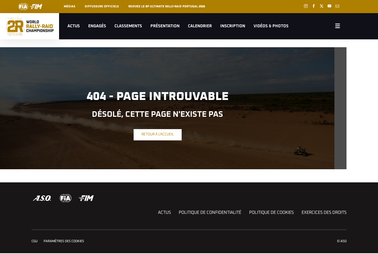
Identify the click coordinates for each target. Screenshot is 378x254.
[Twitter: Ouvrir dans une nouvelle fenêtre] (321, 6)
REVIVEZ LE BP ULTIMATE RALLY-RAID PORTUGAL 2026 (166, 6)
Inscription (232, 26)
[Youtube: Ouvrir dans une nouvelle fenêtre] (329, 6)
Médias (69, 6)
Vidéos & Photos (271, 26)
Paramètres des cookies (64, 241)
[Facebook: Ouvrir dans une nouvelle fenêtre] (314, 6)
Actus (73, 26)
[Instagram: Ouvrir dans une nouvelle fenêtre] (306, 6)
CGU (35, 241)
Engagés (97, 26)
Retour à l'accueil (157, 134)
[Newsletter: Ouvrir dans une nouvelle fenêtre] (337, 6)
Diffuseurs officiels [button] (102, 6)
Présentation (165, 26)
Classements (128, 26)
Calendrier (200, 26)
